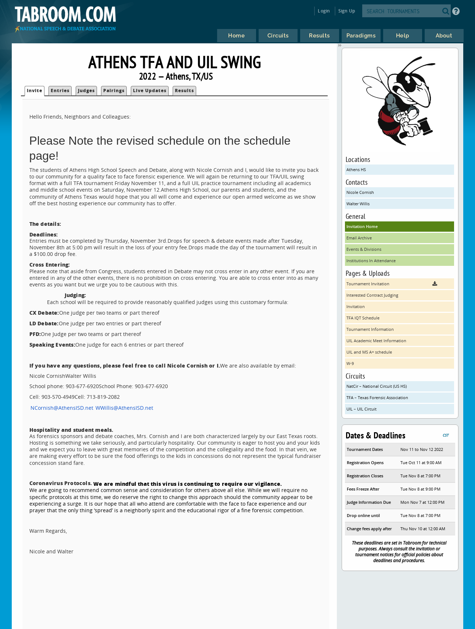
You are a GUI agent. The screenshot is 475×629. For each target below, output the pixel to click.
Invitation (355, 306)
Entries (60, 90)
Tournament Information (370, 329)
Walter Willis (358, 203)
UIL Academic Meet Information (376, 340)
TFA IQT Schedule (362, 318)
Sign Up (346, 11)
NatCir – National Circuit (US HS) (376, 386)
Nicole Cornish (360, 192)
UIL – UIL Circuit (361, 409)
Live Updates (149, 90)
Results (184, 90)
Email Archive (359, 238)
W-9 (350, 363)
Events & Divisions (363, 249)
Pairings (114, 90)
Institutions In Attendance (371, 260)
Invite (34, 90)
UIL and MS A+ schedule (369, 352)
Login (324, 11)
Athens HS (356, 169)
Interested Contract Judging (372, 295)
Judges (86, 90)
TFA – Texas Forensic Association (377, 397)
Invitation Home (362, 226)
